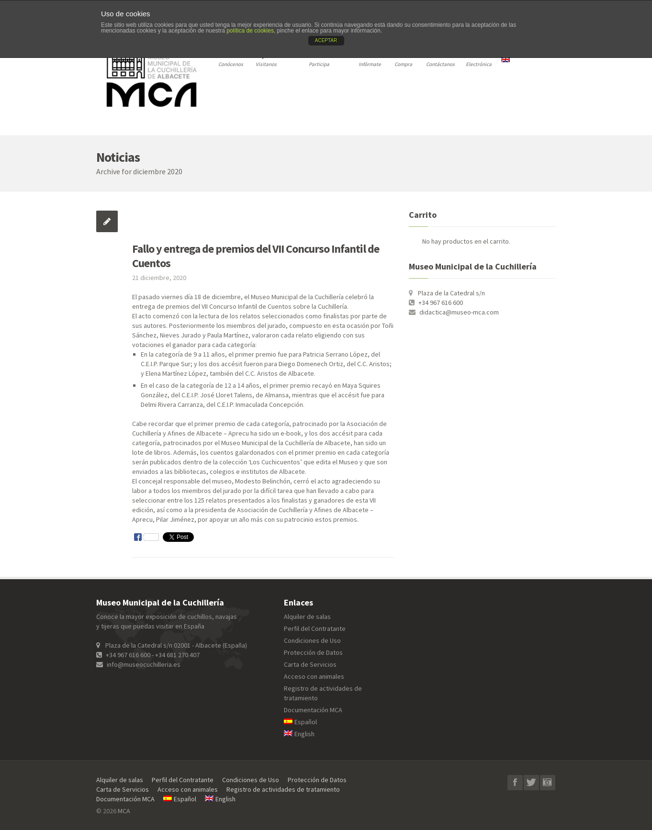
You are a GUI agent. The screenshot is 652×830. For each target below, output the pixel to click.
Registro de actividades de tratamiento (283, 789)
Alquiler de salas (307, 616)
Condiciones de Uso (312, 640)
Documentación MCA (313, 710)
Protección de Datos (313, 652)
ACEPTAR (326, 40)
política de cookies (250, 30)
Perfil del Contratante (315, 628)
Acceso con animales (314, 676)
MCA (124, 811)
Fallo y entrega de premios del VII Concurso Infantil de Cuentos (255, 255)
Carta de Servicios (310, 664)
